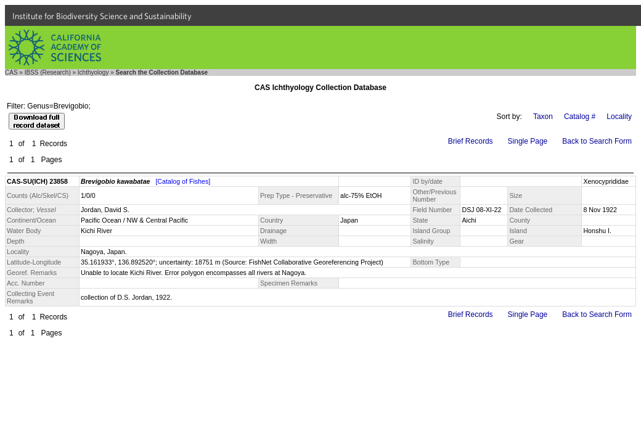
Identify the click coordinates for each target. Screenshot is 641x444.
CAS (11, 72)
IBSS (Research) (48, 72)
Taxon (543, 116)
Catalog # (579, 116)
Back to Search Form (597, 141)
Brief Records (470, 141)
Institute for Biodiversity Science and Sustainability (102, 16)
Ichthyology (93, 72)
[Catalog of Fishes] (182, 181)
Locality (619, 116)
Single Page (528, 141)
